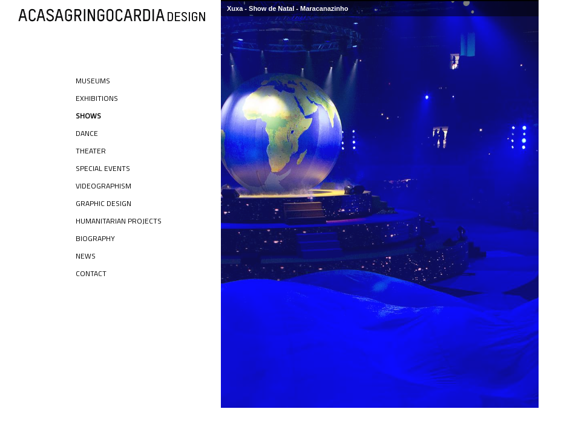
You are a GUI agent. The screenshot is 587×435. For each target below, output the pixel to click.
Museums (93, 80)
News (86, 256)
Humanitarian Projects (119, 221)
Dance (87, 133)
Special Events (103, 168)
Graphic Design (103, 203)
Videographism (103, 186)
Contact (91, 273)
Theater (91, 150)
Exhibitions (97, 98)
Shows (88, 115)
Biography (95, 238)
